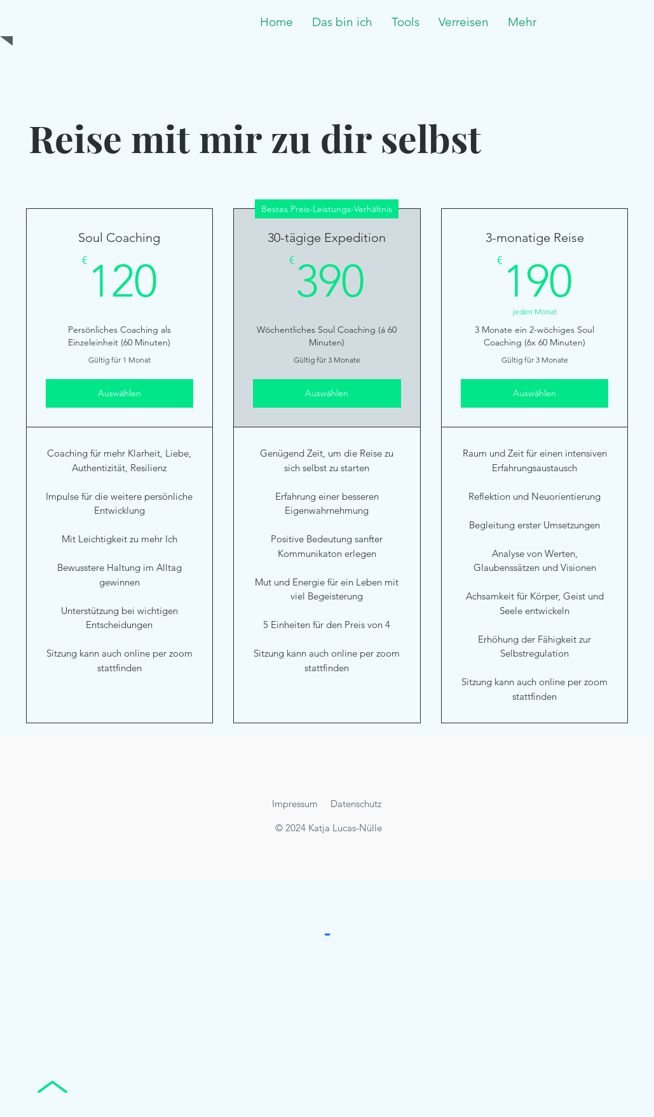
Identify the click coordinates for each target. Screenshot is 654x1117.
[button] (405, 21)
